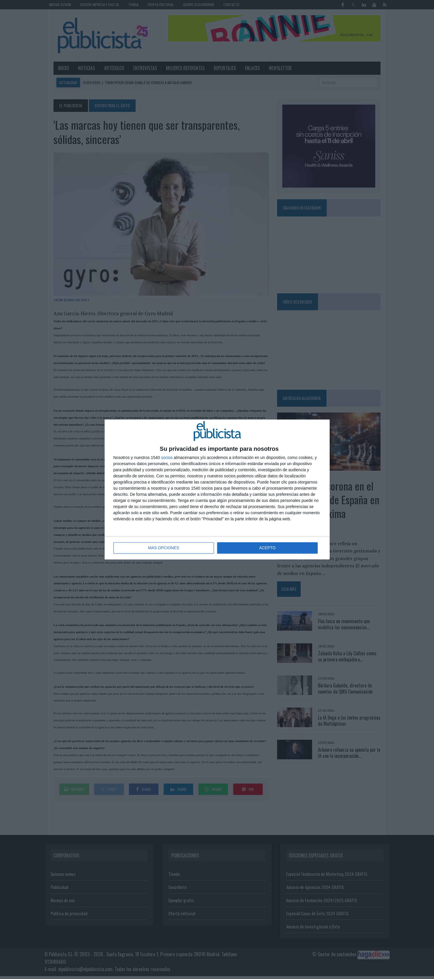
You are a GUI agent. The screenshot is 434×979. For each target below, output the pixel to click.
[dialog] (217, 489)
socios (167, 458)
